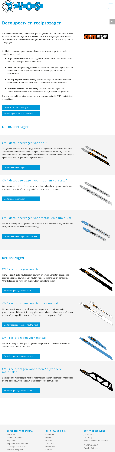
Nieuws (48, 437)
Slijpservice (12, 440)
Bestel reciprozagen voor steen (18, 390)
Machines (11, 434)
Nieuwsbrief (50, 446)
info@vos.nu (95, 448)
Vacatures (49, 443)
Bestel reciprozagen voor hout (17, 290)
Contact (48, 449)
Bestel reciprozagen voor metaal (18, 356)
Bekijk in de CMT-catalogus (16, 107)
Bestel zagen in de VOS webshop (18, 113)
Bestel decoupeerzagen (14, 167)
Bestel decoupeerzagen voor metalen (20, 236)
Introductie (49, 434)
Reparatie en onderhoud (17, 443)
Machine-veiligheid (15, 449)
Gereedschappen (14, 437)
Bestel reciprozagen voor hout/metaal (21, 325)
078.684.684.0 (92, 445)
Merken (48, 440)
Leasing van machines (16, 446)
